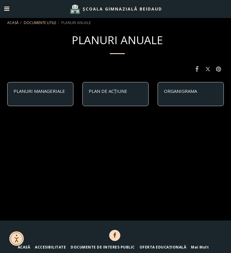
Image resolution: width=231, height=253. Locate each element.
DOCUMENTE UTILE (40, 22)
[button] (7, 8)
